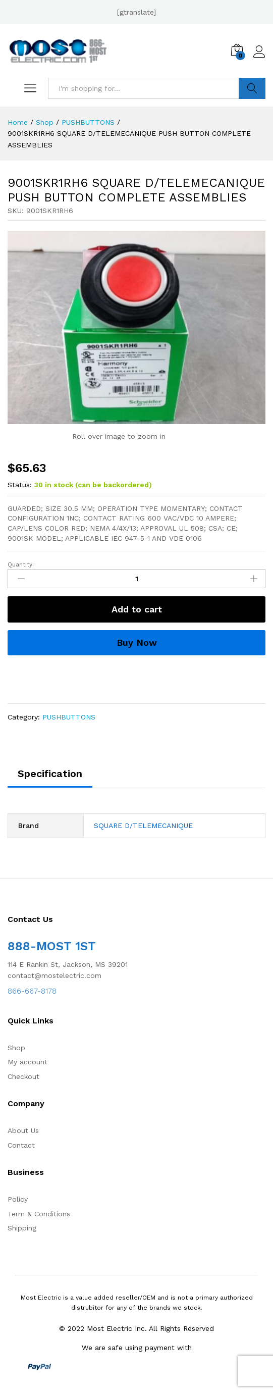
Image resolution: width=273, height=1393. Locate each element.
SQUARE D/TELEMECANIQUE (143, 825)
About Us (23, 1130)
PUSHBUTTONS (68, 717)
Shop (16, 1048)
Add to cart (137, 609)
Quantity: (21, 564)
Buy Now (137, 642)
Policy (18, 1199)
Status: (20, 485)
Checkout (23, 1076)
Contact (21, 1145)
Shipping (22, 1228)
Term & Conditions (39, 1214)
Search (252, 88)
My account (27, 1062)
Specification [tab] (50, 773)
